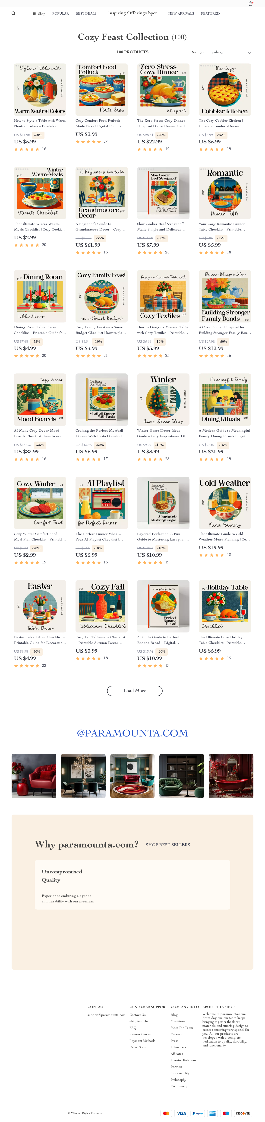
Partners (177, 1067)
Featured (210, 14)
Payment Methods (142, 1041)
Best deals (86, 14)
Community (179, 1086)
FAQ (132, 1028)
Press (174, 1041)
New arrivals (181, 14)
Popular (60, 14)
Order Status (138, 1047)
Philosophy (178, 1080)
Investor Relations (183, 1060)
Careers (176, 1034)
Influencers (178, 1047)
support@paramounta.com (107, 1015)
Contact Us (137, 1015)
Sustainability (180, 1073)
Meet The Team (182, 1028)
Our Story (178, 1021)
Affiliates (177, 1054)
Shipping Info (138, 1021)
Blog (174, 1015)
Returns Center (140, 1034)
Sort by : (198, 52)
